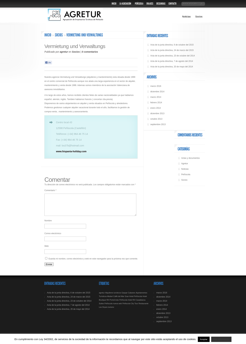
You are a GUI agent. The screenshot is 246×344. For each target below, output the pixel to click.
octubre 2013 (156, 119)
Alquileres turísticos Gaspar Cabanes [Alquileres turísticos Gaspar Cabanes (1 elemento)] (120, 297)
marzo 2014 (155, 97)
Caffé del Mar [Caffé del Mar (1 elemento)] (118, 300)
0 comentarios (90, 51)
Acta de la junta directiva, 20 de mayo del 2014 (171, 66)
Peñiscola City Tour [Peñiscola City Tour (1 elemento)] (130, 308)
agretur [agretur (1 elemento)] (102, 297)
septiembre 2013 (158, 124)
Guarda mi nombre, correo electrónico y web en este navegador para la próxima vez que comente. (93, 263)
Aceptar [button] (204, 339)
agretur (64, 51)
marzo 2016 (155, 86)
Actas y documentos (190, 158)
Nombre (48, 225)
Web (46, 250)
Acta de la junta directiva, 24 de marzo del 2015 (172, 50)
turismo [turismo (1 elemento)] (111, 311)
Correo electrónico (52, 237)
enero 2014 (155, 108)
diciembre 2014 (157, 91)
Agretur (184, 163)
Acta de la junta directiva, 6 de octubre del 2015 (172, 45)
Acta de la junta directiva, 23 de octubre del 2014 (172, 56)
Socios (198, 16)
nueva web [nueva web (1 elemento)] (117, 308)
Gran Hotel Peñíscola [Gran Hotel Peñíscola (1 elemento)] (133, 300)
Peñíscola (185, 174)
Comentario (50, 190)
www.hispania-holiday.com (71, 151)
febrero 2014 (156, 102)
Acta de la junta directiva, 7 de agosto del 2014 (171, 61)
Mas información (221, 339)
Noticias (186, 16)
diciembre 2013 (157, 113)
